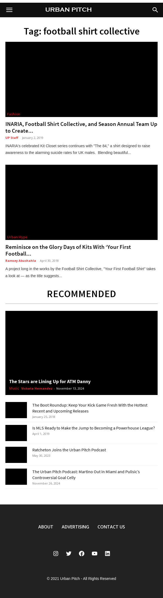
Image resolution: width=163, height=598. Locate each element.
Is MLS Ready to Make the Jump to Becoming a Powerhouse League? (93, 428)
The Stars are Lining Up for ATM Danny (50, 381)
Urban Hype (17, 237)
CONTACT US (111, 527)
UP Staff (11, 138)
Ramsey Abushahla (20, 261)
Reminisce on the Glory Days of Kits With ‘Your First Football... (68, 250)
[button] (155, 10)
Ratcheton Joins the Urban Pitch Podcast (69, 449)
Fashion (13, 114)
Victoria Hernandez (37, 388)
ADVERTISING (75, 527)
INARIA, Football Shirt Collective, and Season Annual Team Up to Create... (81, 127)
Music (14, 388)
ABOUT (45, 527)
